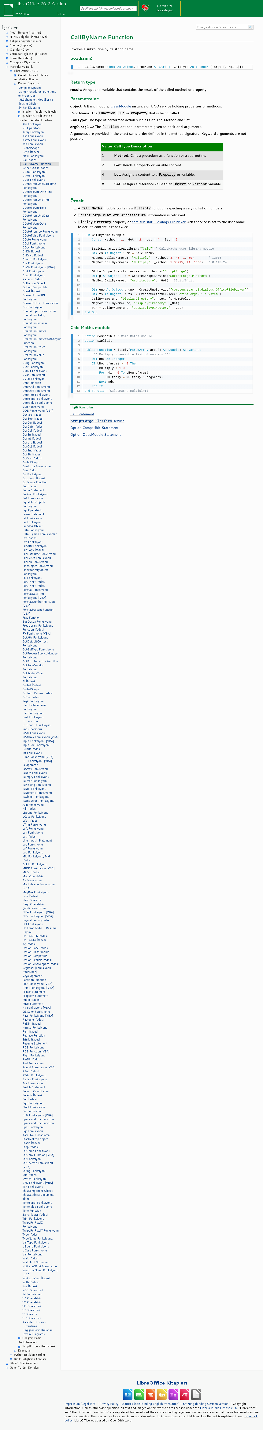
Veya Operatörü (32, 976)
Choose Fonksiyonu (35, 259)
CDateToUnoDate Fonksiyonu (34, 226)
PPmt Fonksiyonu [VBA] (38, 988)
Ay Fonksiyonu (32, 880)
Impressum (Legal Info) (81, 1404)
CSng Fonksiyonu (34, 363)
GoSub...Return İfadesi (37, 693)
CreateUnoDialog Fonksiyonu (33, 317)
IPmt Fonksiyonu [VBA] (37, 757)
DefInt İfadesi (31, 438)
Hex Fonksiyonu (32, 713)
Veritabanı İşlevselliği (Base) (28, 54)
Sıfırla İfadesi (31, 1039)
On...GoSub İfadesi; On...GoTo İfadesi (35, 938)
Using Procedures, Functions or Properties (37, 94)
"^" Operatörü (31, 1318)
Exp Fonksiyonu (32, 542)
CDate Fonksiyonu (34, 239)
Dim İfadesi (30, 470)
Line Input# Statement (37, 840)
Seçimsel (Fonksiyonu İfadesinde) (36, 970)
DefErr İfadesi (31, 434)
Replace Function (33, 1035)
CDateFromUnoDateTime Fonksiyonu (39, 186)
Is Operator (30, 765)
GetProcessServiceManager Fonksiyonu (40, 655)
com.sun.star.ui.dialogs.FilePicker (159, 221)
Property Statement (35, 996)
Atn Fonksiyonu (32, 144)
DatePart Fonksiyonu (36, 395)
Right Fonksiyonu (33, 1055)
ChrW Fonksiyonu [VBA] (38, 267)
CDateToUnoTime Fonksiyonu (34, 210)
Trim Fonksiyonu (33, 1219)
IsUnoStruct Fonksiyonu (38, 801)
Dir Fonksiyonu (32, 474)
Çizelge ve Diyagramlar (25, 62)
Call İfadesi (29, 160)
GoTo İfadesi (30, 697)
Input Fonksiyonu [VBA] (38, 741)
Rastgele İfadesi (33, 1020)
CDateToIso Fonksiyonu (38, 235)
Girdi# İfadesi (31, 749)
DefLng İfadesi (32, 442)
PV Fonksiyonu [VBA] (36, 1008)
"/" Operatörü (31, 1310)
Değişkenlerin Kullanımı (37, 1330)
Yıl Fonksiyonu (32, 1294)
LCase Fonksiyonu (34, 817)
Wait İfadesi (30, 1258)
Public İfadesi (31, 1000)
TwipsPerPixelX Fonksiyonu (32, 1225)
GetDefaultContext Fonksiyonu (35, 643)
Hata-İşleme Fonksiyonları (39, 534)
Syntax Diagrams (29, 108)
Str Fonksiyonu (32, 1159)
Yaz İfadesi (29, 1286)
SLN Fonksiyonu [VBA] (37, 1115)
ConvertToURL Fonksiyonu (40, 303)
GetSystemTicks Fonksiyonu (33, 675)
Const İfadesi (31, 291)
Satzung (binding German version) (206, 1404)
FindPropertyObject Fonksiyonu (35, 572)
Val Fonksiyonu (32, 1254)
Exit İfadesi (29, 538)
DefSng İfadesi (32, 450)
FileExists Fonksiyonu (36, 558)
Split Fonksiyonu (33, 1127)
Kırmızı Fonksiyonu (34, 1028)
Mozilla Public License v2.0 (218, 1408)
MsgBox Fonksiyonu (35, 892)
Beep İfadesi (30, 152)
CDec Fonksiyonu (34, 247)
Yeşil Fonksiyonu (33, 701)
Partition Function (34, 980)
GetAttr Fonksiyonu (35, 637)
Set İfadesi (29, 1099)
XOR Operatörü (32, 1290)
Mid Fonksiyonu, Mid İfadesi (36, 858)
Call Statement (82, 412)
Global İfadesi (31, 685)
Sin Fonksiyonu (32, 1111)
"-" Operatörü (31, 1298)
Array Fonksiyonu (33, 132)
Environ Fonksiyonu (35, 494)
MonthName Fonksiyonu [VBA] (38, 886)
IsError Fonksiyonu (34, 781)
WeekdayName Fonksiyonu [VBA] (40, 1272)
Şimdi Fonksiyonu (34, 908)
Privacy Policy (108, 1404)
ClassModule (120, 105)
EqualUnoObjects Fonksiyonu (33, 504)
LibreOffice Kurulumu (24, 1363)
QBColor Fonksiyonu (36, 1012)
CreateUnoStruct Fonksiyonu (33, 349)
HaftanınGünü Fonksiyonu (39, 1266)
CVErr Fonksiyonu (34, 379)
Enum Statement (33, 490)
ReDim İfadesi (31, 1024)
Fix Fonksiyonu (32, 578)
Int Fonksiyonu (32, 753)
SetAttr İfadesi (32, 1095)
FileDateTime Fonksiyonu (39, 554)
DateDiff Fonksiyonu (36, 391)
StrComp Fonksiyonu (36, 1151)
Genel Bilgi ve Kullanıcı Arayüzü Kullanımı (31, 77)
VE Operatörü (31, 128)
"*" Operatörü (31, 1302)
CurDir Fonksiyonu (34, 371)
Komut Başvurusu (29, 83)
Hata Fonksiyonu (33, 530)
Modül (20, 13)
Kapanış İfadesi (32, 279)
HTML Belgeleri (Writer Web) (29, 37)
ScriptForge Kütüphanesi (38, 1346)
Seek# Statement (33, 1087)
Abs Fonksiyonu (32, 124)
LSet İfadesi (30, 821)
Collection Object (33, 283)
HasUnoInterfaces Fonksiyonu (34, 707)
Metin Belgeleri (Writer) (25, 32)
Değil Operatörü (33, 904)
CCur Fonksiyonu (33, 180)
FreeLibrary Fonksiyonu (37, 626)
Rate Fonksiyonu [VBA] (37, 1016)
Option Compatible (34, 287)
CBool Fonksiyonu (34, 172)
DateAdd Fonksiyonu (36, 387)
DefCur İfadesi (32, 423)
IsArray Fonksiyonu (35, 769)
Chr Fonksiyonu (32, 263)
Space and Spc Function (38, 1119)
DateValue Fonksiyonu (37, 403)
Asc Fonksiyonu (32, 136)
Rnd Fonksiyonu (33, 1063)
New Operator (31, 900)
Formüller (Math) (21, 58)
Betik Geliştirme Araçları (30, 1359)
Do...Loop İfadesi (33, 478)
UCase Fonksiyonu (34, 1250)
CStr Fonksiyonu (33, 367)
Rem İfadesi (30, 1032)
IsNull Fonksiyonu (34, 789)
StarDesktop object (35, 1139)
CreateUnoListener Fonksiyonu (34, 325)
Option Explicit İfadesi (37, 960)
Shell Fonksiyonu (33, 1107)
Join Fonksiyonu (33, 805)
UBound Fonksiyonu (35, 1246)
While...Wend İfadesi (36, 1278)
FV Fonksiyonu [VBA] (36, 633)
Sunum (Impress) (21, 45)
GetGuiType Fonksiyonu (38, 649)
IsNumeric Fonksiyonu (37, 793)
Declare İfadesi (32, 415)
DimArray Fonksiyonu (36, 466)
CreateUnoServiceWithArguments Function (40, 341)
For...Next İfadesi (33, 582)
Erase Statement (33, 514)
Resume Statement (34, 1043)
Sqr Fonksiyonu (32, 1131)
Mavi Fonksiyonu (33, 156)
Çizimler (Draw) (20, 50)
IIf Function (30, 721)
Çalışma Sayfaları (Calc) (25, 41)
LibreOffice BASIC (26, 71)
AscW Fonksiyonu (34, 140)
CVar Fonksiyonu (33, 375)
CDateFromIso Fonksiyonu (40, 232)
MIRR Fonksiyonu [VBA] (38, 868)
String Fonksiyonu (34, 1171)
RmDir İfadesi (31, 1059)
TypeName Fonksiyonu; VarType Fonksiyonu (37, 1240)
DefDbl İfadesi (32, 431)
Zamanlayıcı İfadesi (35, 1215)
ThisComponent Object (37, 1191)
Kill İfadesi (29, 809)
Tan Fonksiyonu (32, 1187)
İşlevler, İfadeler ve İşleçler (40, 112)
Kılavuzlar (24, 1350)
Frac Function (31, 618)
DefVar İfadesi (32, 458)
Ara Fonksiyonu (32, 1083)
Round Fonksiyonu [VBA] (39, 1067)
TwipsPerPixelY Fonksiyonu (40, 1231)
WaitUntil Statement (36, 1262)
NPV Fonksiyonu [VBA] (37, 916)
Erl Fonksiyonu (32, 518)
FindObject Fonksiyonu (37, 566)
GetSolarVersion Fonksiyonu (33, 667)
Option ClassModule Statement (95, 433)
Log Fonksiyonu (32, 852)
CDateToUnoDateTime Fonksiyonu (37, 194)
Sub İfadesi (29, 1175)
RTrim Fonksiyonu (34, 1075)
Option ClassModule (35, 952)
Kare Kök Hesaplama (36, 1135)
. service (97, 419)
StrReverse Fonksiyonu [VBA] (37, 1165)
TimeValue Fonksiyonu (37, 1207)
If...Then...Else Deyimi (36, 725)
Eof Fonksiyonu (32, 498)
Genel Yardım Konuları (24, 1368)
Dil (59, 13)
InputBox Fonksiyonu (36, 745)
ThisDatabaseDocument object (38, 1197)
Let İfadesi (29, 836)
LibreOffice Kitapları (162, 1382)
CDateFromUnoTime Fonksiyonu (36, 202)
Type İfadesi (30, 1234)
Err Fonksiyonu (32, 522)
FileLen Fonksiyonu (35, 562)
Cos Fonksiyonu (32, 307)
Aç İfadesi (28, 944)
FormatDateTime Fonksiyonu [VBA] (34, 596)
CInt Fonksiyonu (33, 271)
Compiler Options (29, 88)
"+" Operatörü (31, 1306)
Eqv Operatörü (32, 510)
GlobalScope (30, 148)
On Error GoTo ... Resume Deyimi (39, 930)
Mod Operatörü (32, 876)
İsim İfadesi (30, 896)
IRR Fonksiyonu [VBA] (37, 761)
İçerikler (10, 28)
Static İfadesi (31, 1143)
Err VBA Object (32, 526)
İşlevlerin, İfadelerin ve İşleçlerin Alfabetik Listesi (35, 118)
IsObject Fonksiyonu (35, 797)
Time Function (31, 1211)
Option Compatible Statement (94, 426)
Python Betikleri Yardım (29, 1355)
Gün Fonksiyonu (33, 407)
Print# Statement (33, 992)
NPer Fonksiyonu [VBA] (38, 912)
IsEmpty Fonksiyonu (35, 777)
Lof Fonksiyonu (32, 848)
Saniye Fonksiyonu (34, 1079)
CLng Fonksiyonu (33, 275)
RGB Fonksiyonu (33, 1047)
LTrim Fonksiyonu (34, 825)
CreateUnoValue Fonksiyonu (33, 357)
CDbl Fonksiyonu (33, 243)
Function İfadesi (33, 630)
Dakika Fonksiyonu (34, 864)
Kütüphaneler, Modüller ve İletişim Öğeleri (35, 102)
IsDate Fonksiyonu (34, 773)
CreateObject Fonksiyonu (39, 311)
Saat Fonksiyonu (33, 717)
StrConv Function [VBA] (38, 1155)
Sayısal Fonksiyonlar (35, 920)
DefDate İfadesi (32, 427)
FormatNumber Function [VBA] (38, 604)
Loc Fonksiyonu (32, 844)
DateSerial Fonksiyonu (37, 399)
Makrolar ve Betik (21, 67)
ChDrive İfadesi (32, 255)
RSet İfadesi (30, 1071)
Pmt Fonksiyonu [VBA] (37, 984)
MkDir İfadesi (31, 872)
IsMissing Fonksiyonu (36, 785)
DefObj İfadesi (32, 446)
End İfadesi (29, 486)
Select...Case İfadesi (35, 168)
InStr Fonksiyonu (33, 733)
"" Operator (29, 1314)
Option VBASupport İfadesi (40, 964)
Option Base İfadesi (35, 948)
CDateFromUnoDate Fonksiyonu (36, 218)
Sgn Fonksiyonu (32, 1103)
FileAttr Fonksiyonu (35, 546)
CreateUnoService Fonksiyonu (34, 333)
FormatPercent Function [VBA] (38, 612)
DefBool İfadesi (32, 419)
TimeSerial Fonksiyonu (37, 1203)
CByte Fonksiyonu (34, 176)
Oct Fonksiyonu (32, 924)
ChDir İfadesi (31, 251)
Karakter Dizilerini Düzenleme (34, 1324)
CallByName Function (36, 164)
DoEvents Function (34, 482)
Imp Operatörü (32, 729)
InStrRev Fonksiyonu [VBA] (40, 737)
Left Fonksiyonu (33, 829)
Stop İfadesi (30, 1147)
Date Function (31, 383)
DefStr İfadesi (31, 454)
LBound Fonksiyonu (35, 813)
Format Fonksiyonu (35, 590)
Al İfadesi (28, 681)
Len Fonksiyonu (32, 832)
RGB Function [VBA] (36, 1051)
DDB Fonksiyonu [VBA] (38, 411)
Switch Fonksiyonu (34, 1179)
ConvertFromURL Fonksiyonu (34, 297)
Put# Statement (32, 1004)
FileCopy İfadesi (33, 550)
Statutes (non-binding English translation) (150, 1404)
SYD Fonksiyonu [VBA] (37, 1183)
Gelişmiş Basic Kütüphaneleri (29, 1340)
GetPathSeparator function (40, 661)
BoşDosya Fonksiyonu (37, 622)
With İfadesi (30, 1282)
